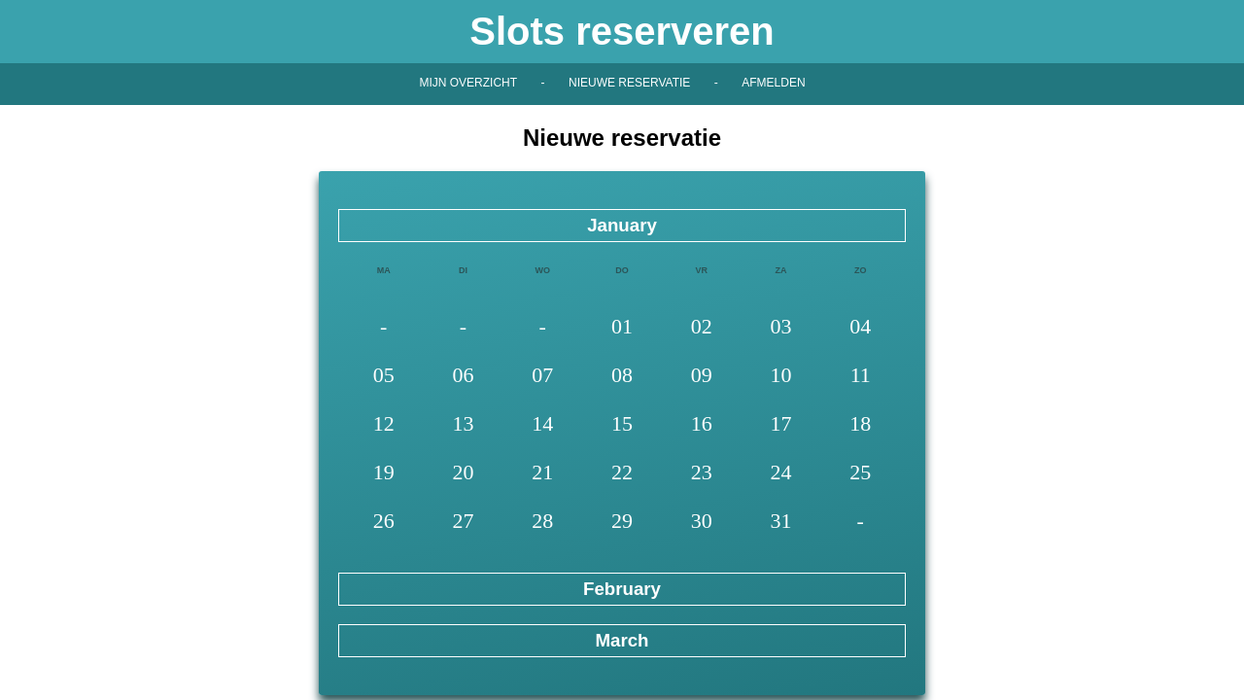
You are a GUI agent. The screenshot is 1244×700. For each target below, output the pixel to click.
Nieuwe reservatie (629, 82)
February (622, 588)
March (621, 640)
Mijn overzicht (468, 82)
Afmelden (773, 82)
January (622, 225)
